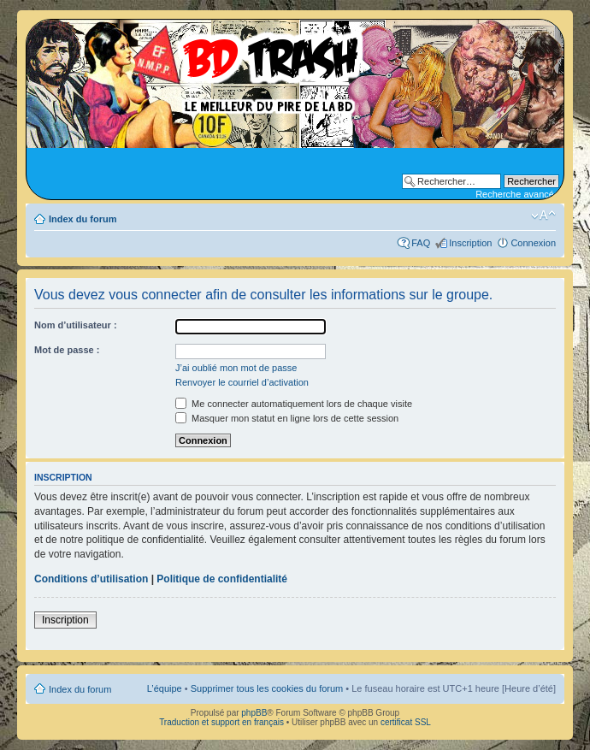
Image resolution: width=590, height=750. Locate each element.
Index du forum (82, 219)
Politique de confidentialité (221, 579)
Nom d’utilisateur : (75, 325)
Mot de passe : (66, 350)
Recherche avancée (517, 194)
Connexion (533, 243)
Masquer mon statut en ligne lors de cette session (286, 418)
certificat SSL (406, 722)
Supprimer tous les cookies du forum (267, 688)
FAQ (420, 243)
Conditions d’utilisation (91, 579)
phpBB (254, 713)
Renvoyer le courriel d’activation (242, 382)
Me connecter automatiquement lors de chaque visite (293, 404)
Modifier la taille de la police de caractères (543, 215)
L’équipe (164, 688)
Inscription (470, 243)
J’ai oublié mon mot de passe (236, 368)
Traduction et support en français (221, 722)
